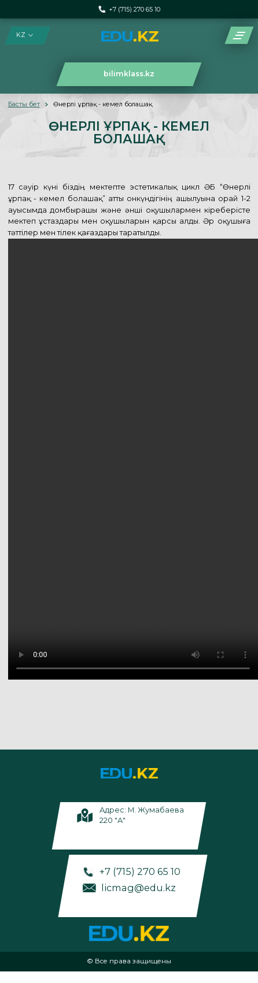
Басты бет (24, 104)
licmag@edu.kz (138, 887)
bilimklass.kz (129, 73)
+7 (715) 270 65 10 (134, 9)
